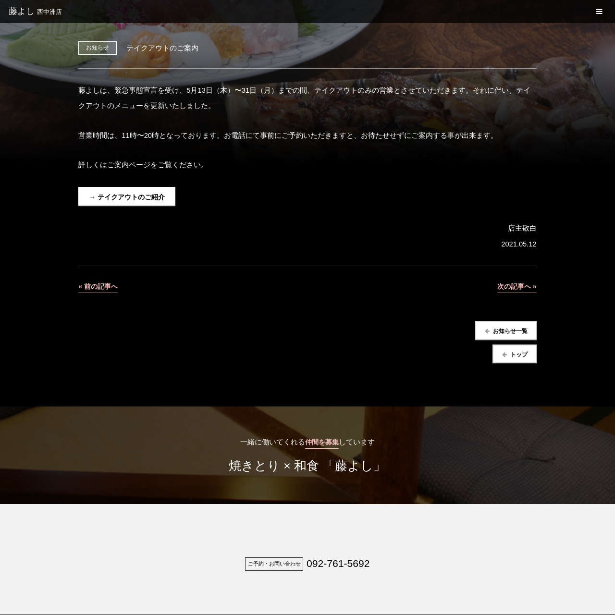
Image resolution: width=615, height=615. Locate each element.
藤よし (35, 11)
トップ (517, 355)
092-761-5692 (338, 564)
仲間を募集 (322, 443)
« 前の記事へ (99, 286)
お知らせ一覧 (509, 331)
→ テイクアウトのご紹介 (129, 197)
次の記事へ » (515, 286)
